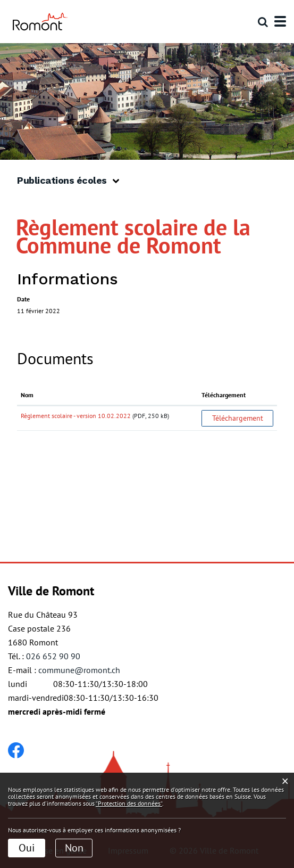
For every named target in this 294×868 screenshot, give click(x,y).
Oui (27, 848)
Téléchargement (237, 418)
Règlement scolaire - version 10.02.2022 (76, 416)
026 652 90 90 (53, 656)
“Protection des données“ (129, 803)
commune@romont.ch (79, 670)
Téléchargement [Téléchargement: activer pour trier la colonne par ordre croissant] (223, 395)
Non (74, 848)
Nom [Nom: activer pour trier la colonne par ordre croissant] (27, 395)
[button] (72, 181)
